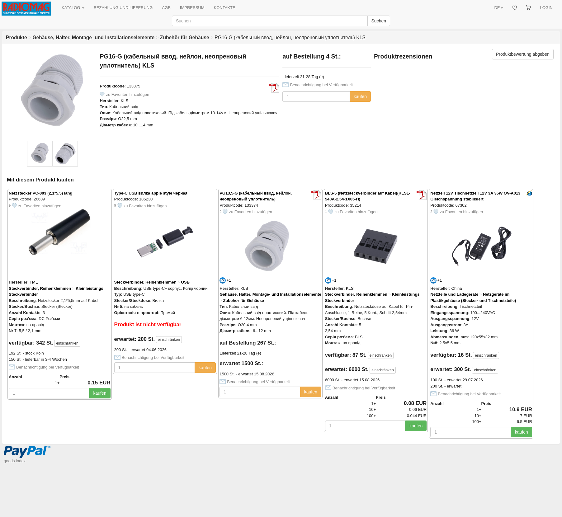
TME (34, 282)
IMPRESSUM (192, 7)
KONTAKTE (224, 7)
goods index (15, 460)
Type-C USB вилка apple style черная (151, 193)
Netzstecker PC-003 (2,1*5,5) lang (40, 193)
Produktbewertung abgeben (523, 54)
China (456, 288)
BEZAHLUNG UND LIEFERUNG (123, 7)
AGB (166, 7)
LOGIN (546, 7)
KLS (125, 100)
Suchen (378, 20)
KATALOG (73, 7)
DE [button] (498, 7)
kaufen (360, 96)
